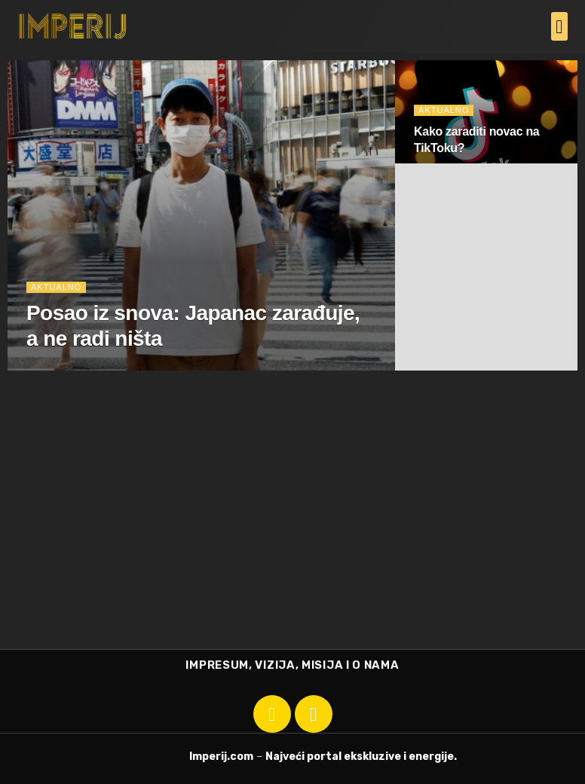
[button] (559, 26)
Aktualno (56, 286)
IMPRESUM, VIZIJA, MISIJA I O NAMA (292, 665)
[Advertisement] (292, 536)
